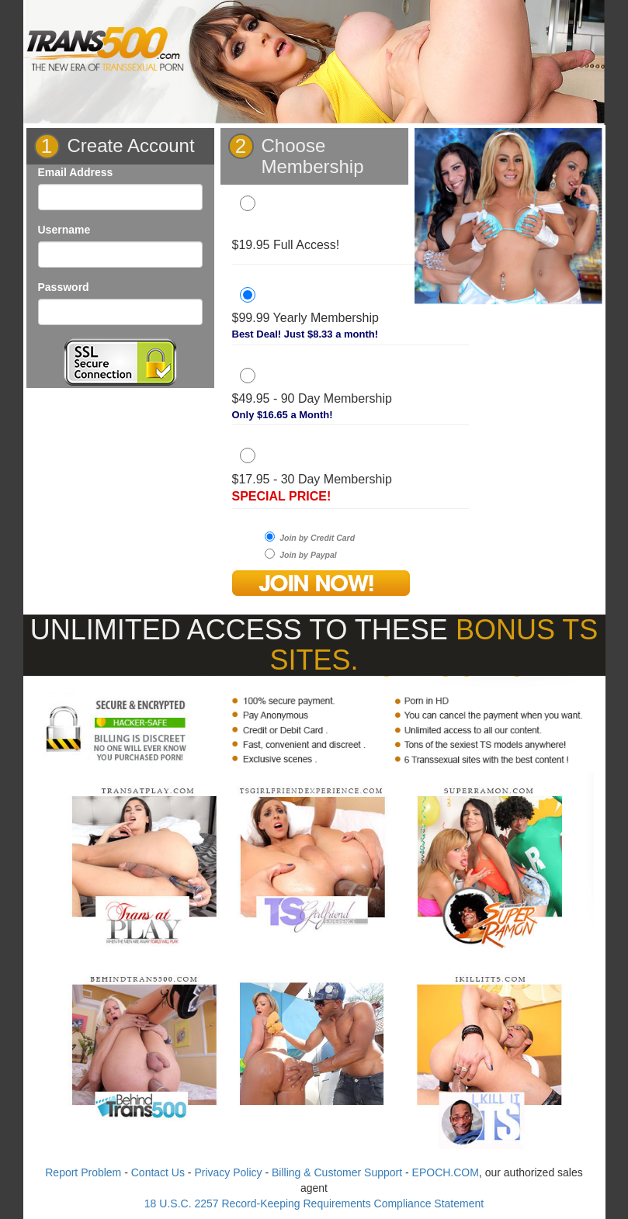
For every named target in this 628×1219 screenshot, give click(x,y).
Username (64, 229)
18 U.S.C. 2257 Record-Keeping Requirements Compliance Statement (314, 1203)
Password (63, 287)
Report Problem (83, 1172)
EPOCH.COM (445, 1172)
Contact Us (158, 1172)
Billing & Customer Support (337, 1172)
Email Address (75, 172)
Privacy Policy (228, 1172)
